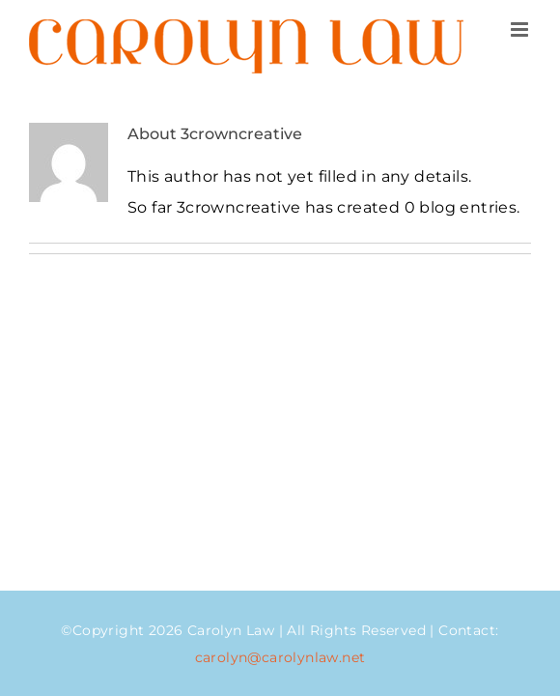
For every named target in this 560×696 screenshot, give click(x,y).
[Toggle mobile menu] (521, 29)
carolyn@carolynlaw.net (280, 657)
